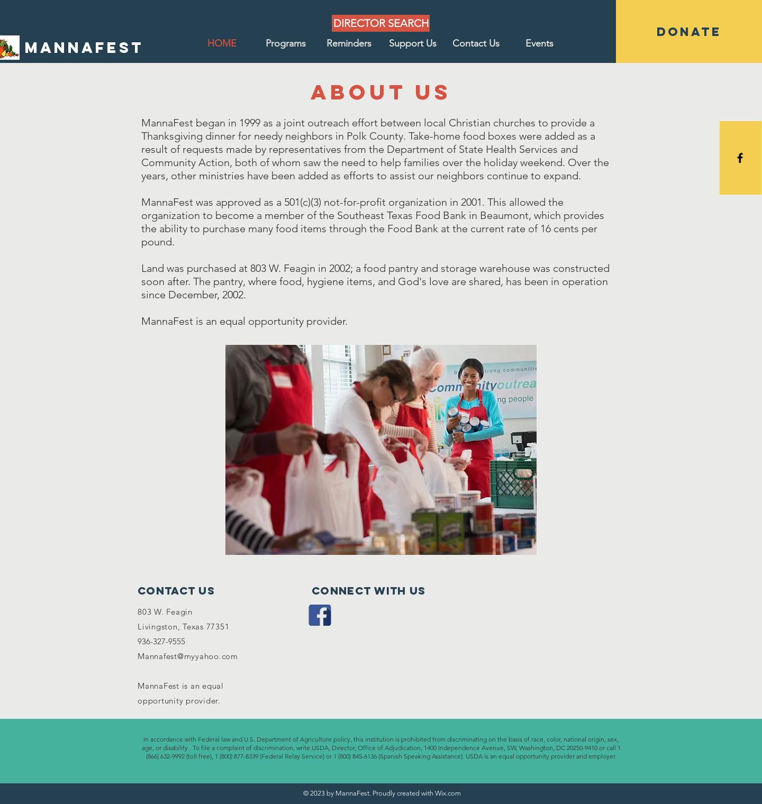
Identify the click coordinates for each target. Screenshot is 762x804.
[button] (286, 43)
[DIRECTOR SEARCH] (381, 23)
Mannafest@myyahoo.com (188, 656)
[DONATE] (689, 31)
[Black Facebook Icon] (740, 158)
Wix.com (448, 793)
